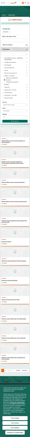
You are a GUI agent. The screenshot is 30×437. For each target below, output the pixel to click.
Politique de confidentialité (16, 402)
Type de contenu (7, 45)
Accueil (4, 15)
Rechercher (15, 121)
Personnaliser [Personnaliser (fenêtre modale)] (15, 428)
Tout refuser (15, 423)
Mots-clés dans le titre (9, 36)
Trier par (4, 102)
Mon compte (25, 3)
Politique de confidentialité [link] (15, 432)
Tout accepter (15, 418)
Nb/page (4, 114)
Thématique (6, 49)
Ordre (3, 108)
